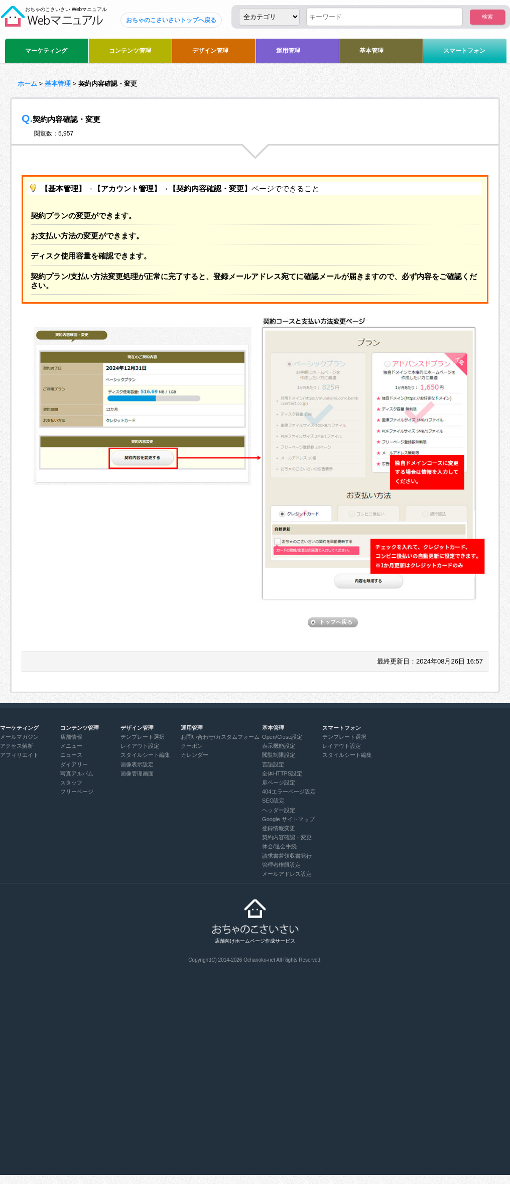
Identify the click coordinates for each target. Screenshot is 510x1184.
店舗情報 (71, 737)
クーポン (192, 746)
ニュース (71, 755)
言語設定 (273, 764)
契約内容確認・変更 (287, 837)
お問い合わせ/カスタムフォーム (220, 737)
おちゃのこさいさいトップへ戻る (171, 20)
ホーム (27, 83)
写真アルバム (76, 773)
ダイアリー (74, 764)
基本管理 (371, 50)
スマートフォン (464, 50)
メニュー (71, 746)
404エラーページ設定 (288, 791)
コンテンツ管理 (130, 50)
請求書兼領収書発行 (287, 856)
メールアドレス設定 (287, 874)
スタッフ (71, 782)
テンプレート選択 (142, 737)
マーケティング (46, 50)
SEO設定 (273, 801)
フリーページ (76, 791)
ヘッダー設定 (278, 810)
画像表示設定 (137, 764)
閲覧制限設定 (278, 755)
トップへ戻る (335, 622)
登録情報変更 (278, 828)
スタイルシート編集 (145, 755)
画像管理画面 (137, 773)
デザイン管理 (210, 50)
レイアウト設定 (139, 746)
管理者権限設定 (281, 865)
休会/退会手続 (279, 846)
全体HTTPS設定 (282, 773)
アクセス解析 (16, 746)
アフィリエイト (19, 755)
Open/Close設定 (282, 737)
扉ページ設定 (278, 782)
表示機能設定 (278, 746)
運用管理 (288, 50)
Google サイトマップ (288, 819)
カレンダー (194, 755)
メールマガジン (19, 737)
